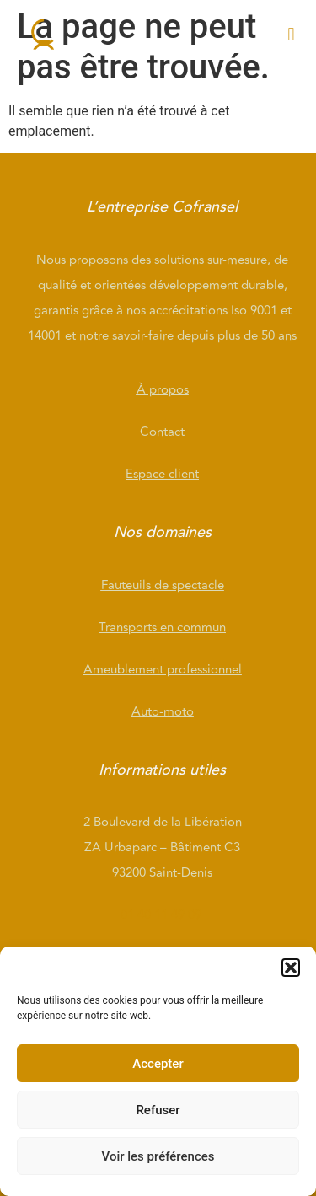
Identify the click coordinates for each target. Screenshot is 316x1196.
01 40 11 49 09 (163, 915)
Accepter (157, 1063)
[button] (290, 967)
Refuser (157, 1110)
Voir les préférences (158, 1156)
